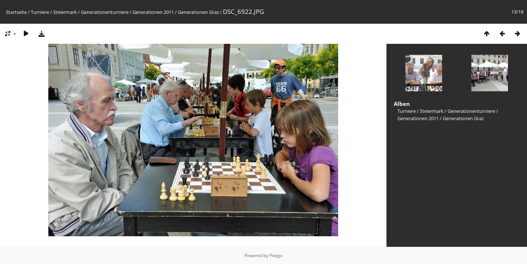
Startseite (16, 12)
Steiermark (65, 12)
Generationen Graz (198, 12)
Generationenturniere (104, 12)
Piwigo (276, 255)
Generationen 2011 (153, 12)
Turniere (40, 12)
